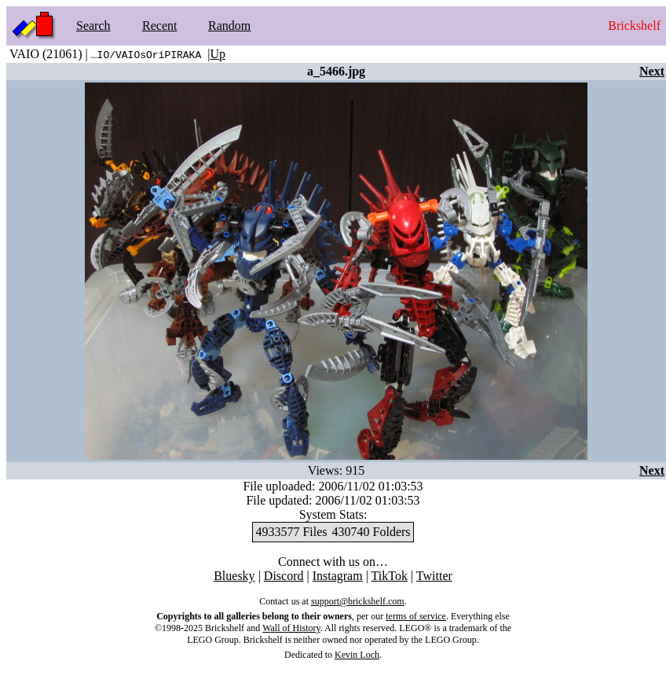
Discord (284, 575)
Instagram (338, 575)
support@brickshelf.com (357, 601)
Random (229, 25)
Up (217, 54)
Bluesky (234, 575)
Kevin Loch (357, 654)
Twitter (434, 575)
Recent (159, 25)
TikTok (389, 575)
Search (93, 25)
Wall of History (291, 627)
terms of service (416, 616)
